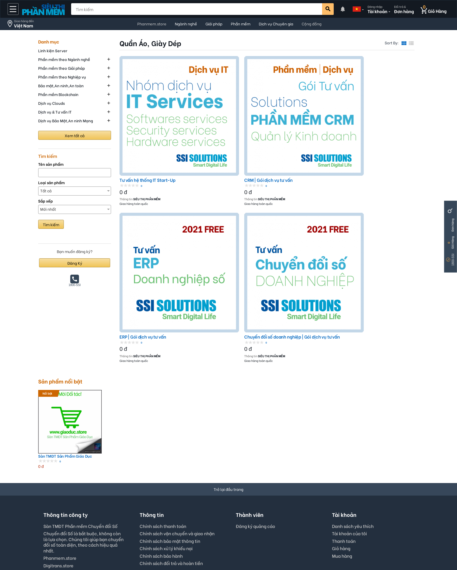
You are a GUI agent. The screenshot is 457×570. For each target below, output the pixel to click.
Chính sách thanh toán (163, 426)
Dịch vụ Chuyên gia (276, 23)
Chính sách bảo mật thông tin (170, 441)
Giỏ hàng (341, 449)
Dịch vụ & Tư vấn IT (55, 111)
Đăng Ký (74, 263)
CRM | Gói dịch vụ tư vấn (219, 130)
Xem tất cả (75, 135)
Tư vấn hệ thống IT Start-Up (147, 130)
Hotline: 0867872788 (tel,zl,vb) (75, 473)
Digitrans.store (58, 466)
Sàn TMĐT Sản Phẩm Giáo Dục (61, 356)
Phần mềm (240, 23)
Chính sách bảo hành (161, 456)
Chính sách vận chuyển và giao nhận (177, 434)
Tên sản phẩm (51, 164)
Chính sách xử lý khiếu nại (166, 449)
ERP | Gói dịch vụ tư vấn (293, 130)
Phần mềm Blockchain (58, 94)
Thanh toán (344, 441)
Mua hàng (342, 456)
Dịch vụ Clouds (51, 103)
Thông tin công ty (266, 548)
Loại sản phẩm (51, 182)
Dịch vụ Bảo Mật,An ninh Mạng (65, 120)
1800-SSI (453, 260)
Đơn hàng (452, 225)
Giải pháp (213, 23)
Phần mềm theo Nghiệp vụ (62, 76)
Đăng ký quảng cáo (255, 427)
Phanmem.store (151, 23)
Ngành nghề (186, 23)
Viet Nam (268, 515)
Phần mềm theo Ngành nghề (64, 59)
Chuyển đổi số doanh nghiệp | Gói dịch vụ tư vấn (380, 130)
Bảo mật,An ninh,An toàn (61, 85)
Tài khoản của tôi (349, 434)
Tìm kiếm (51, 224)
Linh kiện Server (52, 50)
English (187, 515)
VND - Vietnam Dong (226, 515)
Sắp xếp (45, 200)
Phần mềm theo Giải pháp (61, 68)
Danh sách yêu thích (353, 426)
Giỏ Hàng (452, 242)
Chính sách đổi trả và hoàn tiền (171, 464)
